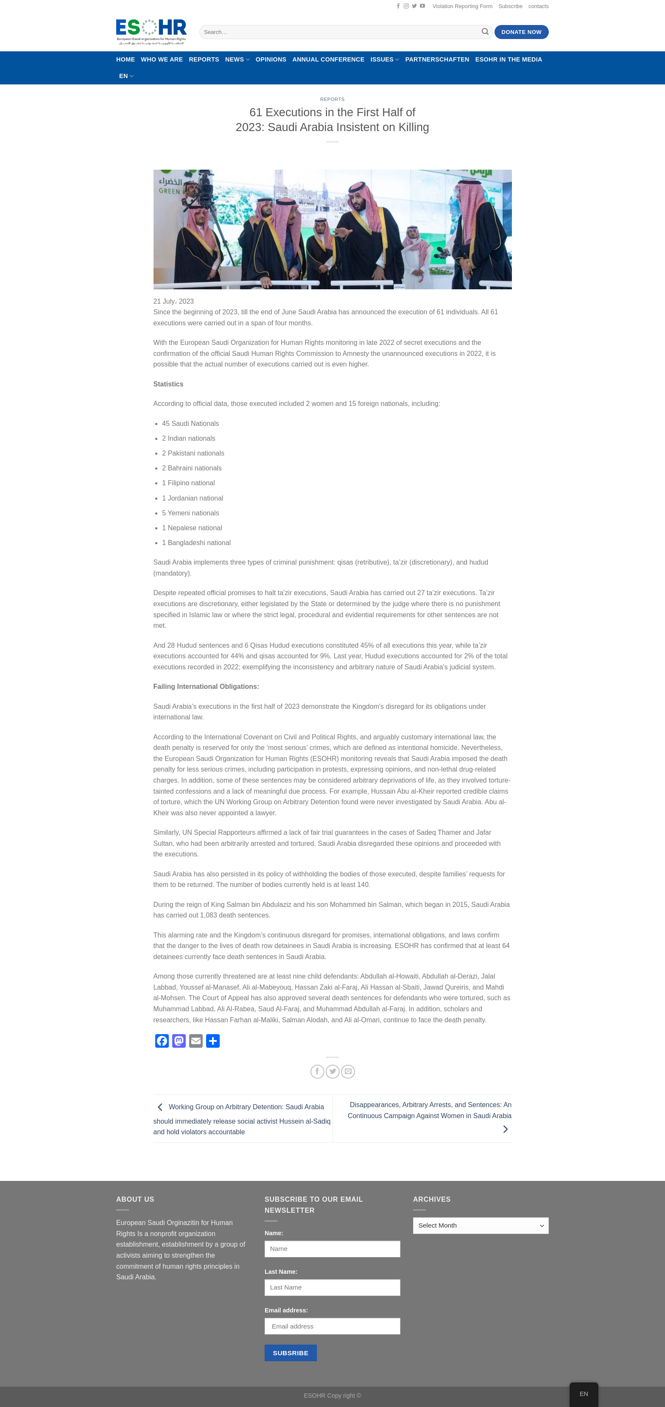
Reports (204, 59)
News (237, 60)
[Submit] (485, 32)
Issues (385, 60)
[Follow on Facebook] (398, 6)
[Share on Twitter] (333, 1072)
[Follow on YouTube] (422, 6)
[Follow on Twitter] (414, 6)
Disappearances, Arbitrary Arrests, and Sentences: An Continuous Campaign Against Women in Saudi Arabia (430, 1117)
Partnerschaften (437, 59)
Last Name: (281, 1271)
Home (125, 59)
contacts (538, 6)
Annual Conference (328, 59)
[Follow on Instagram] (406, 6)
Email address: (286, 1310)
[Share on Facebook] (317, 1072)
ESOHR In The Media (508, 59)
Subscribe (510, 6)
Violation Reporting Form (462, 6)
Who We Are (162, 59)
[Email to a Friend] (348, 1072)
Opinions (271, 59)
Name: (274, 1233)
